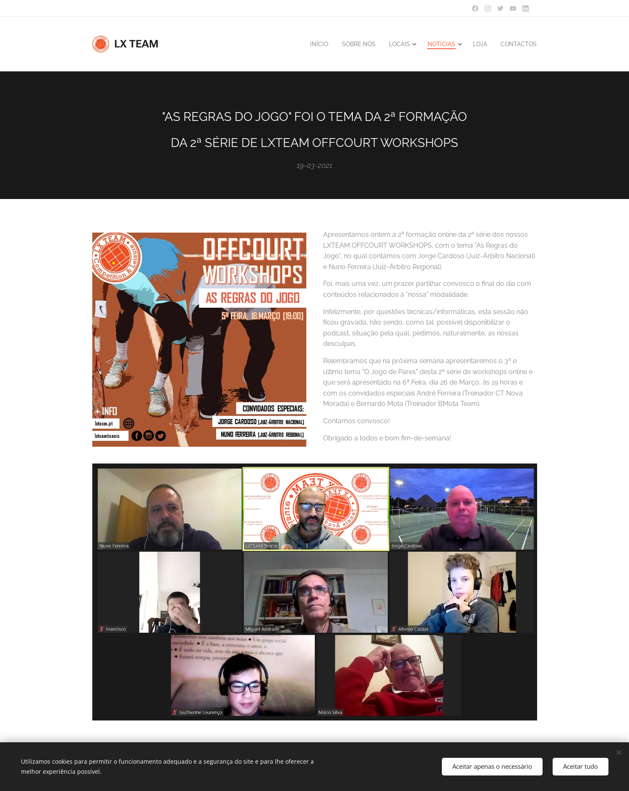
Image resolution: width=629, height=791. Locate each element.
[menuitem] (310, 44)
